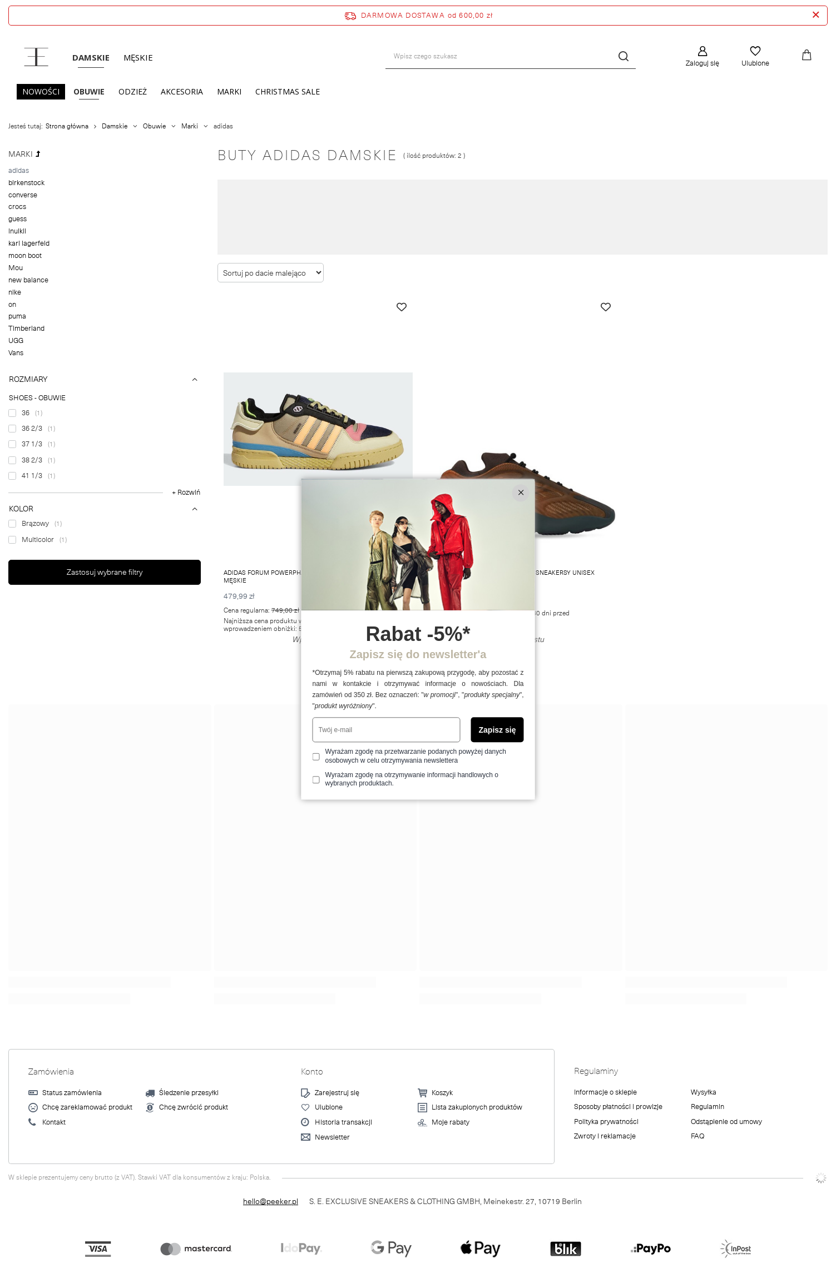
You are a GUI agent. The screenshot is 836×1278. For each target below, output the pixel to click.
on (12, 305)
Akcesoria (182, 91)
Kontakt (54, 1122)
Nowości (41, 91)
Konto (312, 1071)
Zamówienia (51, 1071)
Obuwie (89, 91)
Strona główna (67, 126)
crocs (17, 207)
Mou (15, 268)
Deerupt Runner (416, 233)
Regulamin (707, 1107)
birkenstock (26, 183)
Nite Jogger (368, 233)
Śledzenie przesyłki (189, 1093)
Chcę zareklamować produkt (87, 1107)
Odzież (132, 91)
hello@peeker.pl (270, 1201)
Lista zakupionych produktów (477, 1107)
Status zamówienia (72, 1093)
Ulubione (755, 63)
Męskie (138, 57)
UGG (15, 341)
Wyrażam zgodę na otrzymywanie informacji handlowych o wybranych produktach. (411, 779)
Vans (15, 353)
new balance (28, 280)
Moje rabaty (450, 1122)
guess (17, 219)
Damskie (91, 57)
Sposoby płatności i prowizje (618, 1107)
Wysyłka (703, 1092)
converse (22, 195)
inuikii (17, 231)
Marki (229, 91)
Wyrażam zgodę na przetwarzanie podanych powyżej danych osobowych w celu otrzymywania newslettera (415, 756)
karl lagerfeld (29, 243)
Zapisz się (497, 729)
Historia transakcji (343, 1122)
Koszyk (442, 1093)
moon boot (25, 256)
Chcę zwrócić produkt (193, 1107)
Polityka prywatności (606, 1122)
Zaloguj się (702, 63)
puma (17, 316)
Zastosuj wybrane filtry (104, 572)
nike (14, 292)
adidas (18, 171)
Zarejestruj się (337, 1093)
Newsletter (332, 1137)
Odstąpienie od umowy (726, 1122)
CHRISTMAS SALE (287, 91)
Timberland (26, 329)
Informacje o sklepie (605, 1092)
